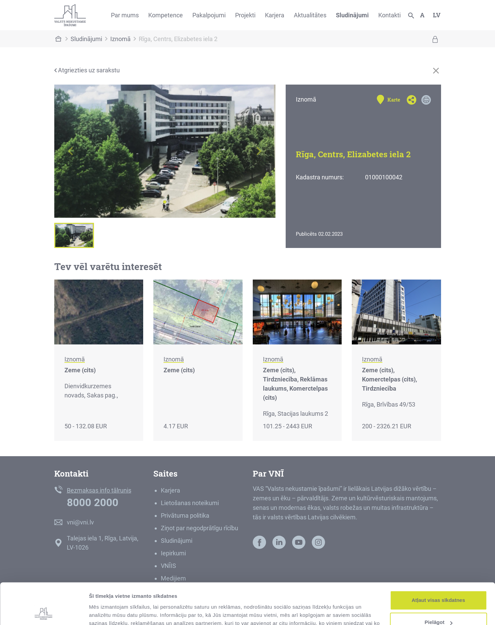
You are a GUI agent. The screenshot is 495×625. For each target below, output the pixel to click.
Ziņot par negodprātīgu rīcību (199, 528)
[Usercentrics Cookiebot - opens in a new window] (44, 612)
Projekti (245, 15)
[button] (71, 151)
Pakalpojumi (209, 15)
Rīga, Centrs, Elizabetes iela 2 (178, 38)
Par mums (125, 15)
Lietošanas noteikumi (190, 502)
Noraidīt (438, 606)
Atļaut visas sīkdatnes (438, 562)
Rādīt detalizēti (107, 611)
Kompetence (165, 15)
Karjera (274, 15)
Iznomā (120, 38)
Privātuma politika (185, 515)
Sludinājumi (352, 15)
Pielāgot (439, 584)
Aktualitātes (310, 15)
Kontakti (389, 15)
